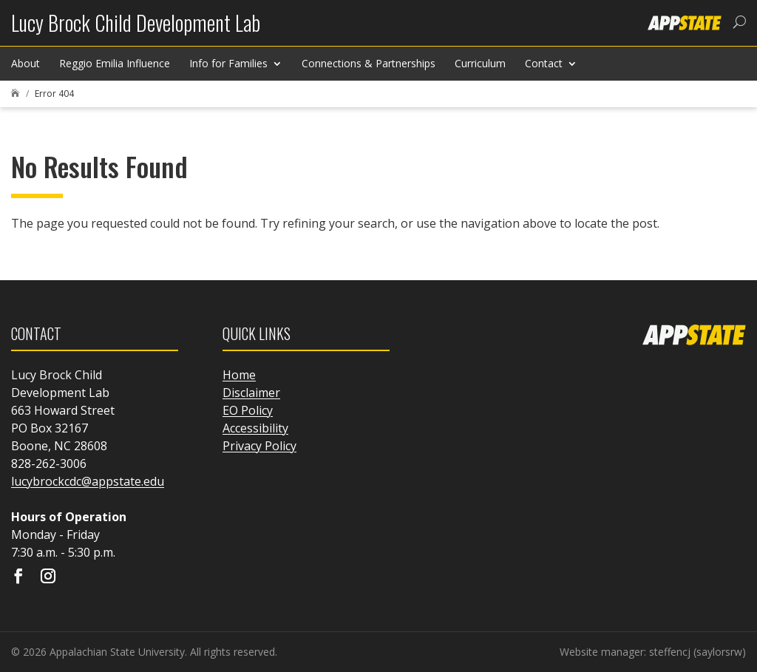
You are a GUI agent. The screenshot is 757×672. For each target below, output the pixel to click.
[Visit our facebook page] (18, 577)
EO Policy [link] (248, 410)
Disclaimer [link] (251, 392)
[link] (135, 28)
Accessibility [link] (255, 428)
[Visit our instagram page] (48, 577)
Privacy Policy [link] (259, 446)
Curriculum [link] (480, 63)
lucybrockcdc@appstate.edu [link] (87, 481)
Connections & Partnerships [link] (368, 63)
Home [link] (239, 375)
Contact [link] (544, 63)
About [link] (25, 63)
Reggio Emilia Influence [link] (114, 63)
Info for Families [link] (228, 63)
